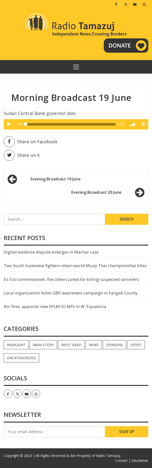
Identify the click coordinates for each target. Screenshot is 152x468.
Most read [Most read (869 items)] (71, 344)
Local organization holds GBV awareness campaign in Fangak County (71, 293)
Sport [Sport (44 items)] (136, 344)
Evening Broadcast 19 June (55, 179)
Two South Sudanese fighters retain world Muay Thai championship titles (75, 265)
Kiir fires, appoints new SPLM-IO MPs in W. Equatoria (55, 306)
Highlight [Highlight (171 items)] (16, 344)
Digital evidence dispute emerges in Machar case (51, 252)
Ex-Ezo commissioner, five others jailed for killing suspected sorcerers (71, 279)
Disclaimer (140, 460)
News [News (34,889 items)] (94, 344)
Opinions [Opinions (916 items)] (114, 344)
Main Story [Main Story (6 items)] (43, 344)
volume (132, 124)
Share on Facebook (31, 141)
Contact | (123, 460)
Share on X (22, 155)
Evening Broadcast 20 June (96, 192)
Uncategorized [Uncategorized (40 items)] (21, 357)
